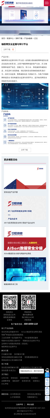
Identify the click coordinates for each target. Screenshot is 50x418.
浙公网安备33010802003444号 (25, 414)
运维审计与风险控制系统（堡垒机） (15, 344)
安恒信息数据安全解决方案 (11, 357)
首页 (3, 38)
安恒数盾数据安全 (31, 357)
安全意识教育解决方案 (10, 367)
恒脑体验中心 (32, 397)
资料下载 (18, 38)
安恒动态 (14, 378)
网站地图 (30, 404)
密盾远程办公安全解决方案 (11, 360)
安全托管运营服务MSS (10, 332)
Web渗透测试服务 (31, 338)
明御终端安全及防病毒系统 (12, 335)
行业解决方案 (6, 354)
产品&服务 (28, 38)
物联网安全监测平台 (9, 347)
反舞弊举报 (5, 381)
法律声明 (19, 404)
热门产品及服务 (7, 328)
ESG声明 (4, 384)
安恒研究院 (24, 378)
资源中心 (10, 38)
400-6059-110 (31, 324)
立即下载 (8, 49)
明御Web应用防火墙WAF (10, 341)
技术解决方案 (19, 354)
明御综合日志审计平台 (31, 341)
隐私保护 (16, 381)
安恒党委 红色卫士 (8, 370)
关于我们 (4, 374)
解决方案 (4, 351)
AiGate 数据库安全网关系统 (31, 332)
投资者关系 (26, 381)
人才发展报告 (15, 397)
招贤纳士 (36, 381)
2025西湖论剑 (15, 394)
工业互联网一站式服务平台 (11, 338)
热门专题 (4, 364)
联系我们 (34, 378)
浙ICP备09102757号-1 (25, 411)
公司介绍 (4, 378)
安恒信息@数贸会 (34, 394)
